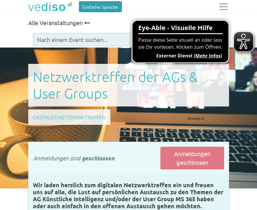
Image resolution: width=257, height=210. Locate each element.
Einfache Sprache (100, 7)
